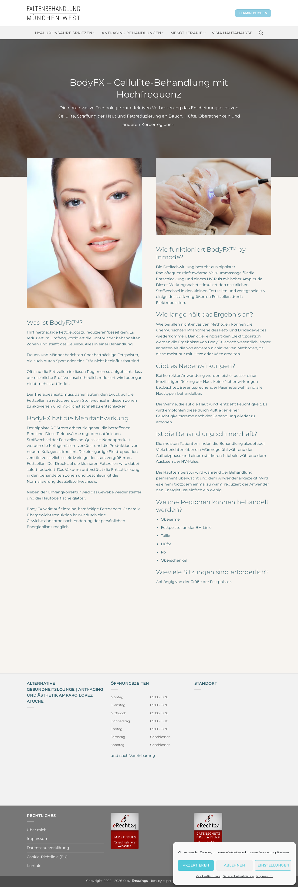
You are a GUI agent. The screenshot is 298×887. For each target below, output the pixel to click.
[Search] (261, 33)
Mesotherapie (188, 32)
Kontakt (34, 865)
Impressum (264, 876)
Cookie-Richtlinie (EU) (47, 857)
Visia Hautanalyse (232, 33)
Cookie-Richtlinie (208, 876)
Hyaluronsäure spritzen (65, 32)
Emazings (140, 881)
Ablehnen (234, 865)
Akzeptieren (196, 865)
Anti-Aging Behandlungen (133, 32)
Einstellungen (273, 865)
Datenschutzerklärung (238, 876)
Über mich (37, 830)
